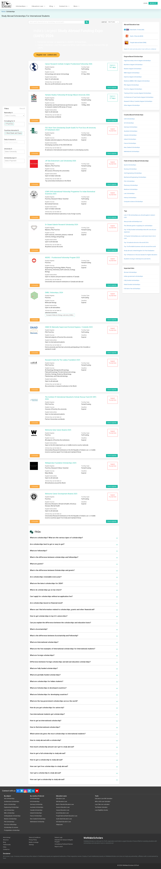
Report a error (59, 846)
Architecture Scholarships (11, 801)
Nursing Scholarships (130, 169)
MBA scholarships (9, 813)
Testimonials (7, 844)
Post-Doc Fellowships (10, 824)
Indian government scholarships (133, 276)
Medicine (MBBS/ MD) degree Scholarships (137, 81)
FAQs (4, 847)
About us (5, 840)
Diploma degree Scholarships (133, 77)
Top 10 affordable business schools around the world (140, 246)
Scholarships (22, 6)
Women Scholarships (130, 272)
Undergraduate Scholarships (12, 816)
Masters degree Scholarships (132, 68)
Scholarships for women (11, 827)
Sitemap (31, 844)
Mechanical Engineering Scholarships (135, 177)
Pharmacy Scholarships (131, 185)
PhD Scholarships (9, 821)
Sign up (153, 3)
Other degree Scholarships (132, 105)
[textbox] (15, 124)
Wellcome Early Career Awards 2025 (58, 430)
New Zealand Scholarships (132, 147)
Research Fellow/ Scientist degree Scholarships (138, 101)
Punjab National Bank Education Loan (66, 816)
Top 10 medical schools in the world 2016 (136, 242)
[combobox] (14, 115)
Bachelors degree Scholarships (133, 64)
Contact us (6, 849)
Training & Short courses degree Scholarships (137, 93)
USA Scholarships (129, 119)
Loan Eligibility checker (101, 810)
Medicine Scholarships (130, 189)
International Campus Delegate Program (64, 840)
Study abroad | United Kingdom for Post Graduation (139, 250)
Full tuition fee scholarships (132, 288)
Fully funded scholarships (131, 280)
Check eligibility (111, 87)
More (77, 6)
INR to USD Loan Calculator (102, 801)
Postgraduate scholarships (12, 830)
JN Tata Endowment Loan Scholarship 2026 (60, 161)
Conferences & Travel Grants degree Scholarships (138, 97)
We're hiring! (6, 837)
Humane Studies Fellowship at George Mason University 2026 (67, 95)
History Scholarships (130, 197)
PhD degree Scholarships (131, 85)
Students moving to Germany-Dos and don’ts (137, 259)
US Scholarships (35, 798)
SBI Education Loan (61, 801)
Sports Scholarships (130, 165)
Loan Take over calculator (102, 804)
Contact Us (64, 6)
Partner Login (58, 837)
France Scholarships (130, 143)
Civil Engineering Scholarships (133, 173)
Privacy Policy (33, 840)
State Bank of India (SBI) (134, 29)
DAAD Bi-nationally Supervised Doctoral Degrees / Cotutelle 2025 (69, 327)
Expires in (112, 66)
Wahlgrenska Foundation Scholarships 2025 (60, 463)
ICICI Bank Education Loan (63, 821)
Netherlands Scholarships (131, 151)
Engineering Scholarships (11, 807)
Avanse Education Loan (63, 807)
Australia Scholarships (130, 131)
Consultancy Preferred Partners (64, 844)
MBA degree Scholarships (131, 73)
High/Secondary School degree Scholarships (137, 60)
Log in (145, 3)
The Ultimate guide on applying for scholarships (138, 225)
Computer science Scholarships (133, 201)
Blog (52, 6)
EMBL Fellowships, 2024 (54, 293)
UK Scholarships (129, 123)
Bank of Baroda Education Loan (65, 804)
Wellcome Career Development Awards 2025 (61, 494)
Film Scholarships (129, 181)
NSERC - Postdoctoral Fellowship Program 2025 (62, 258)
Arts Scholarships (9, 798)
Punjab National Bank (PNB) (135, 42)
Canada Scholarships (130, 135)
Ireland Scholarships (130, 139)
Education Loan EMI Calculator (103, 798)
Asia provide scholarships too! (133, 221)
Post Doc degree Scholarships (133, 89)
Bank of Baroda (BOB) (133, 36)
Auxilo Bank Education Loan (64, 819)
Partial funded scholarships (132, 284)
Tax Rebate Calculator (101, 807)
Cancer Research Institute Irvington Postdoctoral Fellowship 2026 (68, 64)
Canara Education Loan (62, 810)
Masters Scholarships (10, 819)
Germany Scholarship (36, 804)
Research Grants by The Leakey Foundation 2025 (62, 360)
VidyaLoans (59, 824)
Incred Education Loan (62, 813)
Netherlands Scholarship (37, 821)
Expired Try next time (112, 130)
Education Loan (39, 6)
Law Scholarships (129, 193)
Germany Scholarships (130, 127)
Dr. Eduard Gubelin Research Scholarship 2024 (61, 225)
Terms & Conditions (34, 837)
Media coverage (33, 842)
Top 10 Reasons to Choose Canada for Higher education (140, 254)
